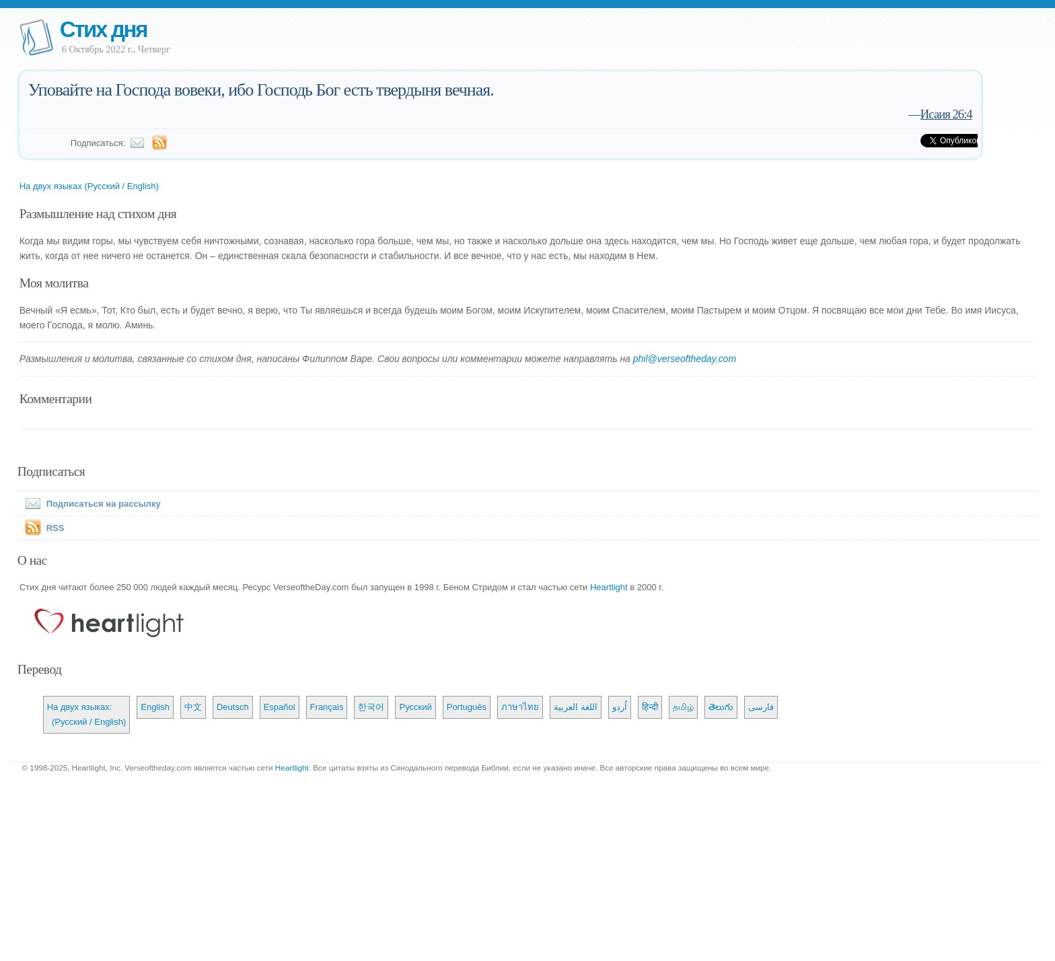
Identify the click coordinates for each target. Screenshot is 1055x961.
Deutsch (233, 707)
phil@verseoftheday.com (684, 358)
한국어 (371, 707)
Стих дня (103, 29)
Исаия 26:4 (946, 114)
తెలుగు (720, 707)
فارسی (761, 707)
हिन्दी (650, 707)
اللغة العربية (575, 707)
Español (279, 707)
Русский (415, 707)
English (155, 707)
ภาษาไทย (520, 707)
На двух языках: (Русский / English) (86, 714)
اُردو (619, 707)
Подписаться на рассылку (90, 504)
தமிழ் (683, 707)
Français (327, 707)
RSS (55, 528)
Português (466, 707)
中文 (193, 707)
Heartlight (609, 587)
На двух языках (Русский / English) (89, 186)
